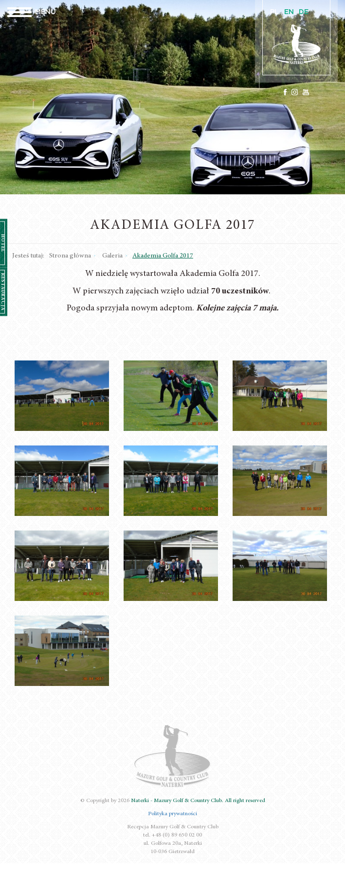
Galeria (112, 256)
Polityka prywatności (172, 814)
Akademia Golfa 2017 (162, 256)
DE (304, 12)
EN (289, 12)
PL (274, 12)
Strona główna (70, 256)
